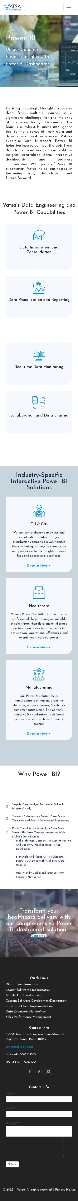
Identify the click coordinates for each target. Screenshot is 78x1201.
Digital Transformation (22, 984)
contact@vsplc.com (19, 1046)
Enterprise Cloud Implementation (29, 1006)
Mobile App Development (24, 995)
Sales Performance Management (28, 1017)
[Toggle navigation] (68, 7)
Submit (12, 1164)
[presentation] (35, 1148)
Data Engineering (18, 1011)
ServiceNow (38, 1011)
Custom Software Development (28, 1000)
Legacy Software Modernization (28, 990)
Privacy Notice (65, 1189)
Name (10, 1093)
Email (10, 1108)
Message (12, 1123)
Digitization (58, 1000)
